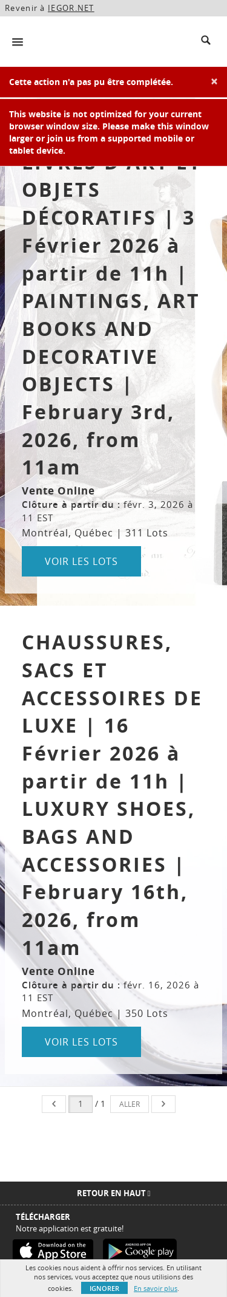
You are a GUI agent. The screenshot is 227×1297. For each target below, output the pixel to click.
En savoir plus (155, 1288)
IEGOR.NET (71, 7)
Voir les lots (81, 561)
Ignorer (104, 1288)
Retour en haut (114, 1193)
